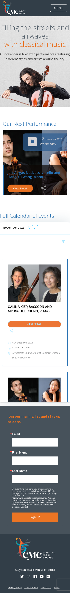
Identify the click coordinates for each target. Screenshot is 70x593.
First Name (19, 452)
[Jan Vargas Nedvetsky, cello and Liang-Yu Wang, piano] (34, 396)
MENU (58, 8)
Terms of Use (31, 587)
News (57, 587)
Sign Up (35, 517)
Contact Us (46, 587)
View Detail (20, 188)
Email (16, 434)
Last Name (19, 470)
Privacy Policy (15, 587)
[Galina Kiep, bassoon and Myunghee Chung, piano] (34, 283)
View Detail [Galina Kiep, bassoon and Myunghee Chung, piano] (34, 324)
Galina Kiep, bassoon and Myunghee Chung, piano (30, 309)
